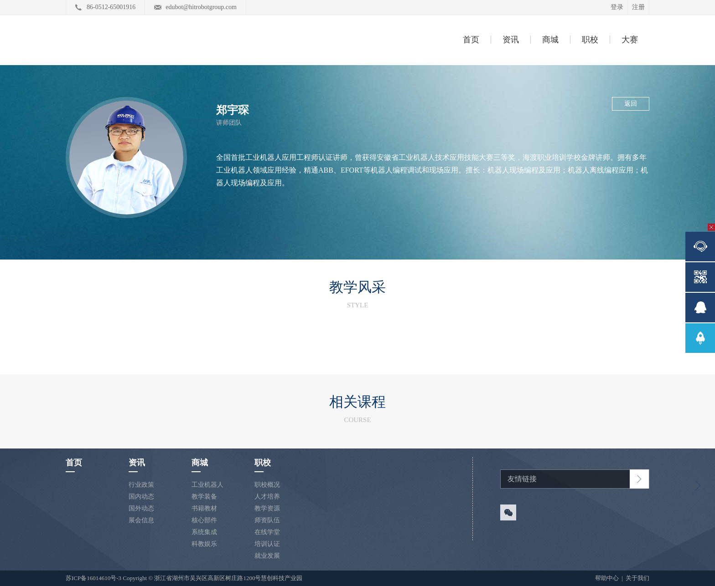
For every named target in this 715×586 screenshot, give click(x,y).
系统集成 (204, 532)
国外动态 (141, 508)
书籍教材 (204, 508)
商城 (550, 40)
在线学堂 (267, 532)
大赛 (630, 40)
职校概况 (267, 484)
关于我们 (637, 578)
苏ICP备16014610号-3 (93, 578)
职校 (590, 40)
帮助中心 (607, 578)
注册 (638, 7)
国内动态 (141, 496)
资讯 (511, 40)
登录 (617, 7)
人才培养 (267, 496)
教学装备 (204, 496)
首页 (471, 40)
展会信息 (141, 520)
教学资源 (267, 508)
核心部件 (204, 520)
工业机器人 (207, 484)
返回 (630, 103)
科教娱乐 (204, 543)
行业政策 (141, 484)
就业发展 (267, 555)
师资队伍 (267, 520)
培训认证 (267, 543)
